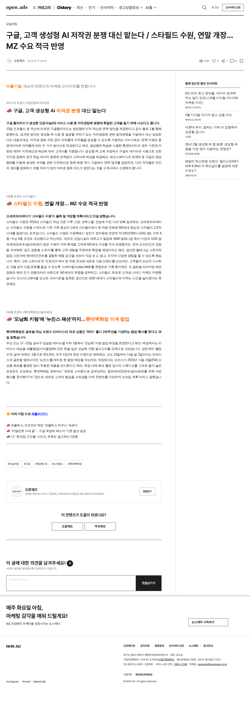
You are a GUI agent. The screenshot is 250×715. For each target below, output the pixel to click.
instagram (12, 681)
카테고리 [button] (41, 7)
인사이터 (107, 7)
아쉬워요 (100, 526)
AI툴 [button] (149, 7)
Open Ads (16, 7)
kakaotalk (39, 681)
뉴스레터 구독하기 (208, 622)
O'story (64, 7)
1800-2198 (180, 664)
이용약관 (127, 674)
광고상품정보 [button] (129, 7)
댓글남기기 (148, 583)
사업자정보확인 (166, 659)
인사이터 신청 (233, 7)
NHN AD (13, 646)
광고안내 (208, 645)
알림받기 (147, 491)
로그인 (215, 7)
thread (26, 681)
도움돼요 (67, 526)
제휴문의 (159, 645)
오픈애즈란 (129, 645)
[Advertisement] (213, 239)
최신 (80, 7)
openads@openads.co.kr (212, 664)
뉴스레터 (193, 645)
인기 (91, 7)
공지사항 (145, 645)
